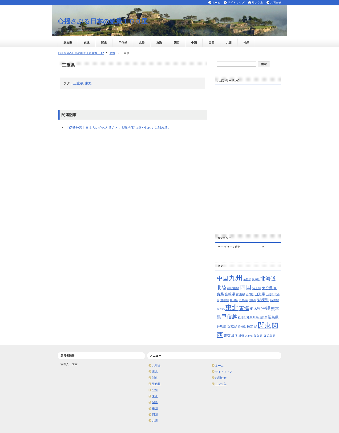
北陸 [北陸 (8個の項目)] (221, 287)
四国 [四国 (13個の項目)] (245, 287)
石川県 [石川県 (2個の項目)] (242, 317)
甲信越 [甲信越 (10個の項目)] (229, 317)
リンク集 (220, 384)
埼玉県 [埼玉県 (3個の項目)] (256, 288)
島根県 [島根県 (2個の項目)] (234, 300)
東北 (86, 42)
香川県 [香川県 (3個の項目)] (239, 336)
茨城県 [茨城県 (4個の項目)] (232, 326)
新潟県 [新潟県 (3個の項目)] (274, 300)
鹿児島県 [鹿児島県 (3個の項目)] (269, 336)
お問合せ (220, 377)
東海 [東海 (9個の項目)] (244, 308)
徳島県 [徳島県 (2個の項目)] (252, 300)
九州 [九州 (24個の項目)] (235, 278)
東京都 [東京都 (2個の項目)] (221, 309)
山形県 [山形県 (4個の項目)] (259, 294)
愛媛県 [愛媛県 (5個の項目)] (263, 300)
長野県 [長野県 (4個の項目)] (252, 326)
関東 (104, 42)
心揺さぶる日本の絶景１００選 (103, 21)
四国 (211, 42)
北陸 (142, 42)
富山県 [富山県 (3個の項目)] (240, 294)
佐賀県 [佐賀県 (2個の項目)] (247, 279)
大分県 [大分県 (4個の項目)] (267, 288)
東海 (159, 42)
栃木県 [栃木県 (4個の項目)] (255, 309)
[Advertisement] (248, 157)
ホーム (219, 365)
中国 (194, 42)
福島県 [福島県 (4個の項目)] (273, 317)
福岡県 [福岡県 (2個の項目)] (263, 317)
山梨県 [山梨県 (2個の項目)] (270, 294)
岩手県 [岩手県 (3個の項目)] (224, 300)
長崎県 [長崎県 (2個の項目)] (242, 326)
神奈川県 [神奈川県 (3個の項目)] (252, 317)
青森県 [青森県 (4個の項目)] (229, 336)
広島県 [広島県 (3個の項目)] (243, 300)
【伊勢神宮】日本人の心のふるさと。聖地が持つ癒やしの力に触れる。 (118, 127)
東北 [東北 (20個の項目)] (231, 307)
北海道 (68, 42)
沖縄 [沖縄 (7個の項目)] (265, 308)
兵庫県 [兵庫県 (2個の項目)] (256, 279)
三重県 (78, 83)
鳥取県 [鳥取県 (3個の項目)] (258, 336)
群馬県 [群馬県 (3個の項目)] (221, 326)
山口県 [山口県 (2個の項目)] (250, 294)
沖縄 (246, 42)
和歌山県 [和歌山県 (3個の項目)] (233, 288)
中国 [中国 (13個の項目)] (222, 278)
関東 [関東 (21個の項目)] (264, 325)
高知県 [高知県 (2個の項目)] (249, 336)
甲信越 (123, 42)
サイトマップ (223, 371)
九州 (229, 42)
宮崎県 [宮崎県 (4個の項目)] (230, 294)
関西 (176, 42)
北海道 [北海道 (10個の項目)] (268, 278)
